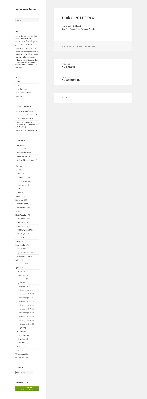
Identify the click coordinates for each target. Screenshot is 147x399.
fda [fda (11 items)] (24, 41)
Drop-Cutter (22, 177)
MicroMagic (21, 234)
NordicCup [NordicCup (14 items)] (35, 51)
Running (20, 331)
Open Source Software (23, 93)
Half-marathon (23, 335)
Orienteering (21, 275)
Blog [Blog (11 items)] (29, 36)
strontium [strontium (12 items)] (32, 62)
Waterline (22, 185)
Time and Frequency (24, 256)
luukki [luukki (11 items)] (37, 48)
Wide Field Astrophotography (27, 160)
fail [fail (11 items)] (22, 41)
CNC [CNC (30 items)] (35, 36)
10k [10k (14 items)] (16, 36)
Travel (17, 350)
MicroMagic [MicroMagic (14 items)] (24, 51)
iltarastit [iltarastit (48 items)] (24, 44)
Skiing (19, 346)
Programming (20, 245)
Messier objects (22, 153)
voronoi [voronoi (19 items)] (30, 65)
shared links (19, 264)
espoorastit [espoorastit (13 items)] (18, 41)
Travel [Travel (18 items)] (17, 65)
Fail (16, 211)
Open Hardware (21, 89)
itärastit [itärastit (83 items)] (20, 48)
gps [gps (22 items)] (37, 41)
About (17, 81)
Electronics (19, 200)
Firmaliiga (22, 279)
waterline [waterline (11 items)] (36, 65)
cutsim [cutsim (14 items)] (17, 38)
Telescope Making (23, 156)
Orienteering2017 (24, 309)
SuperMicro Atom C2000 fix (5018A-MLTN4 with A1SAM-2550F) (26, 124)
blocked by (27, 388)
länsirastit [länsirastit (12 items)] (17, 51)
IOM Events (21, 226)
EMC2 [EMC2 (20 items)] (30, 38)
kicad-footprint (22, 204)
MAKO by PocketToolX (71, 26)
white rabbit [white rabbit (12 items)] (18, 67)
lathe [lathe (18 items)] (27, 49)
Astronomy (19, 149)
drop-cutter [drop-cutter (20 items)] (24, 38)
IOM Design (21, 222)
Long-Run (21, 339)
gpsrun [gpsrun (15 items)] (17, 45)
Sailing (17, 260)
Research (18, 249)
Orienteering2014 (24, 298)
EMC (18, 189)
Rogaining (22, 328)
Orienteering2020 (24, 320)
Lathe (19, 192)
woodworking (20, 358)
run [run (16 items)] (16, 62)
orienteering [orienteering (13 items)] (34, 54)
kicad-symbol (21, 207)
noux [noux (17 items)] (17, 54)
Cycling (19, 271)
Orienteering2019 (24, 316)
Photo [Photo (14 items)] (27, 57)
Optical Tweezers (23, 253)
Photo (17, 241)
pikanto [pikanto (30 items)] (18, 60)
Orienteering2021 (24, 324)
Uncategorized (20, 354)
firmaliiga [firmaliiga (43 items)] (31, 41)
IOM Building (21, 219)
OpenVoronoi (23, 181)
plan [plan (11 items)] (31, 60)
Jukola (20, 283)
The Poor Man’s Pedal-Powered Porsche (78, 29)
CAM (17, 85)
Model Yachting (21, 215)
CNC (16, 170)
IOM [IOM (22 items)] (31, 45)
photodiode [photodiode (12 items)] (32, 57)
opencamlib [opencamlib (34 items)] (25, 54)
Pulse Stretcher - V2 (30, 115)
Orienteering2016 (24, 305)
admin (80, 46)
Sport (17, 268)
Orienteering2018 (24, 313)
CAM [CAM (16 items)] (31, 36)
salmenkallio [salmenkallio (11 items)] (21, 62)
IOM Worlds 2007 (24, 230)
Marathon (22, 343)
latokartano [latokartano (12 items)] (32, 48)
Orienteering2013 (24, 294)
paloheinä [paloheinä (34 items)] (20, 57)
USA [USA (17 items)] (21, 65)
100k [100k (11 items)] (19, 36)
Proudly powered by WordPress (73, 98)
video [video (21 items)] (25, 65)
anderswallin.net (26, 9)
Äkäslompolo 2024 (27, 111)
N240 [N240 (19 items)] (30, 51)
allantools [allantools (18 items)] (24, 36)
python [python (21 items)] (35, 60)
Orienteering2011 (24, 286)
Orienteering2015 (24, 301)
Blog (17, 166)
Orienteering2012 (24, 290)
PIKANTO (20, 238)
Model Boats (19, 97)
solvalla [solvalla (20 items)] (27, 62)
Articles (18, 145)
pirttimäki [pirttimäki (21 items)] (26, 60)
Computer (19, 196)
